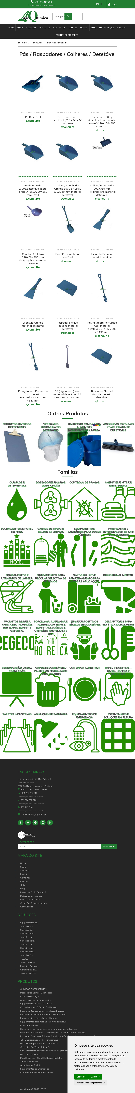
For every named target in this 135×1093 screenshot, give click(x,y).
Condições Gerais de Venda (33, 903)
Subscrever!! (109, 846)
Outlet (84, 28)
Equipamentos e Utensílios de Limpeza (38, 1018)
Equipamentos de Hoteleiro (28, 922)
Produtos (45, 28)
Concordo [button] (81, 1077)
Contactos (59, 28)
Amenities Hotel (27, 962)
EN (102, 3)
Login (112, 4)
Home (11, 28)
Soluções (31, 28)
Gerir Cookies (26, 906)
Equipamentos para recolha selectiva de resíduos (44, 1021)
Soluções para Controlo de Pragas (29, 933)
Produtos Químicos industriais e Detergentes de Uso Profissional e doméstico (29, 966)
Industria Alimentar (56, 42)
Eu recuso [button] (95, 1077)
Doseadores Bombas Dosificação (36, 992)
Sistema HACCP (28, 973)
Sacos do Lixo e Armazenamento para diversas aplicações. (48, 1029)
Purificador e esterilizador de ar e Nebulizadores (43, 1014)
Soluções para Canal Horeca (27, 926)
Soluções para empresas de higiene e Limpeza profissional (29, 941)
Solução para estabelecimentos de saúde (28, 944)
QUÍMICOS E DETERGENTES (33, 989)
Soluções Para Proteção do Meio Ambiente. (28, 955)
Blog (93, 28)
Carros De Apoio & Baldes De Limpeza (38, 1007)
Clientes (73, 28)
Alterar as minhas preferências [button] (91, 1083)
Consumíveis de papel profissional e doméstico (29, 969)
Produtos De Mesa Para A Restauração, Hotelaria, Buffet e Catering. (53, 1032)
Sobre (20, 28)
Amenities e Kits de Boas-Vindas (35, 1000)
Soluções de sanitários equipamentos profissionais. (27, 930)
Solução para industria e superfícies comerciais (26, 948)
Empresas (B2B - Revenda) (112, 28)
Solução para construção (26, 951)
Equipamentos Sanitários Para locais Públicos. (42, 1011)
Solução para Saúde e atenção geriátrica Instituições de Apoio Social (28, 937)
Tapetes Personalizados (27, 959)
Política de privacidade (31, 896)
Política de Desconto (67, 35)
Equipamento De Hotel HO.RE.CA (36, 1003)
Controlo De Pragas (29, 996)
